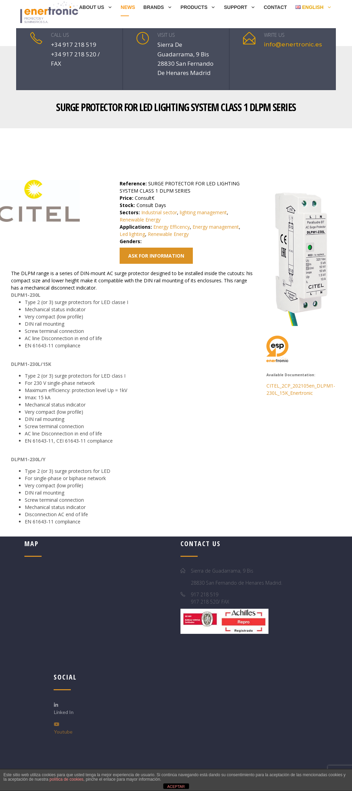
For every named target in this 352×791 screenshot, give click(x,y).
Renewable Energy (140, 219)
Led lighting (132, 234)
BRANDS (153, 7)
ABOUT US (91, 7)
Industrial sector (159, 212)
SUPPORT (235, 7)
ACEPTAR (176, 786)
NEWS (128, 7)
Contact (275, 7)
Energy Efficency (171, 227)
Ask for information (156, 255)
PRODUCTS (194, 7)
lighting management (203, 212)
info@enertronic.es (293, 44)
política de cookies (67, 779)
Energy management (215, 227)
